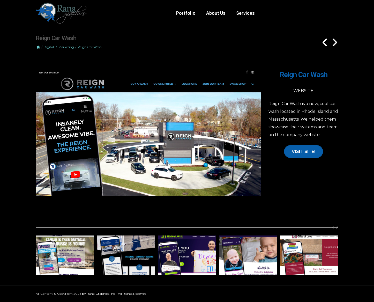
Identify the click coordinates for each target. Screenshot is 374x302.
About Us (216, 13)
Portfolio (186, 13)
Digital (49, 47)
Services (245, 13)
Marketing (66, 47)
